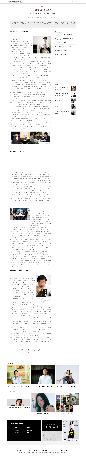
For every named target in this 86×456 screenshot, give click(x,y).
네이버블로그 (57, 427)
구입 (76, 440)
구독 (72, 440)
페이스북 (46, 427)
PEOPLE (43, 6)
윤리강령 (24, 450)
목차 (69, 440)
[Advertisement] (27, 161)
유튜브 (54, 427)
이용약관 (57, 450)
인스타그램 (50, 427)
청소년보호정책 (67, 450)
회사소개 (43, 450)
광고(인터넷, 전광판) (48, 450)
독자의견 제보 (28, 450)
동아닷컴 (39, 450)
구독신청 (17, 450)
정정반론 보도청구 (34, 450)
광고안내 (20, 450)
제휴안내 (53, 450)
